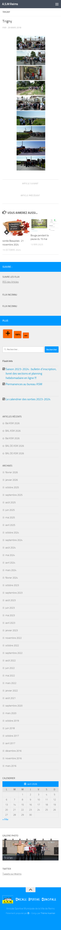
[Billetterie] (46, 267)
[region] (30, 849)
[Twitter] (51, 267)
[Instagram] (57, 267)
